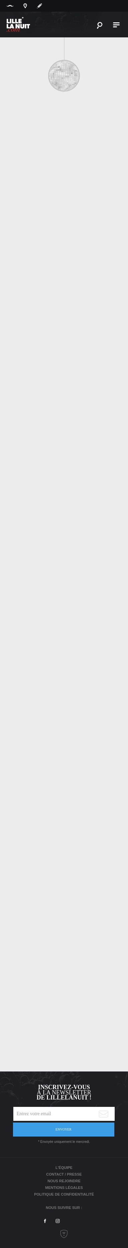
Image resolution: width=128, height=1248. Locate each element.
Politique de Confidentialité (64, 1194)
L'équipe (64, 1168)
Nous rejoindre (63, 1181)
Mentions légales (64, 1188)
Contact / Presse (64, 1174)
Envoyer (64, 1129)
